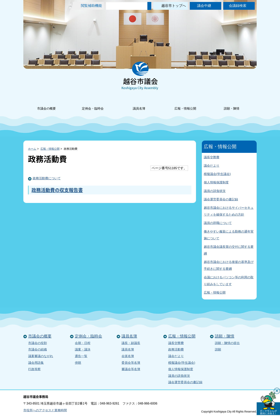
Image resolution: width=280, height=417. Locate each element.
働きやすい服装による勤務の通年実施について (229, 235)
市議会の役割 (37, 343)
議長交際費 (211, 157)
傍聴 (78, 362)
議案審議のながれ (40, 356)
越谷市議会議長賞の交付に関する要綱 (229, 250)
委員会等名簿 (131, 362)
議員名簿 (139, 103)
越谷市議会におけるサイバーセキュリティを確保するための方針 (229, 211)
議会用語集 (36, 362)
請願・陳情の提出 (227, 343)
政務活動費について (47, 178)
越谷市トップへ (173, 6)
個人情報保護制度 (216, 182)
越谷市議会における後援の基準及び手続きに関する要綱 (229, 265)
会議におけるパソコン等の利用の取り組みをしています (229, 281)
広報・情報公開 (185, 103)
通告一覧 (81, 356)
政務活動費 (176, 349)
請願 (218, 349)
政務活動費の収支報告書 (57, 190)
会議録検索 (237, 6)
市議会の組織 (37, 349)
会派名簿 (128, 356)
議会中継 (204, 6)
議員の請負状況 (215, 191)
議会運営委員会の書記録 (221, 199)
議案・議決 (82, 349)
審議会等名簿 (131, 369)
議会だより (211, 165)
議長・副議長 (131, 343)
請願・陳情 (231, 103)
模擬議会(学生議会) (217, 174)
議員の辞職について (218, 223)
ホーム (32, 148)
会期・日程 (82, 343)
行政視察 (34, 369)
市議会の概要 (46, 103)
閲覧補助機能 (91, 6)
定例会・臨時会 (93, 103)
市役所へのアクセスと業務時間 (45, 410)
